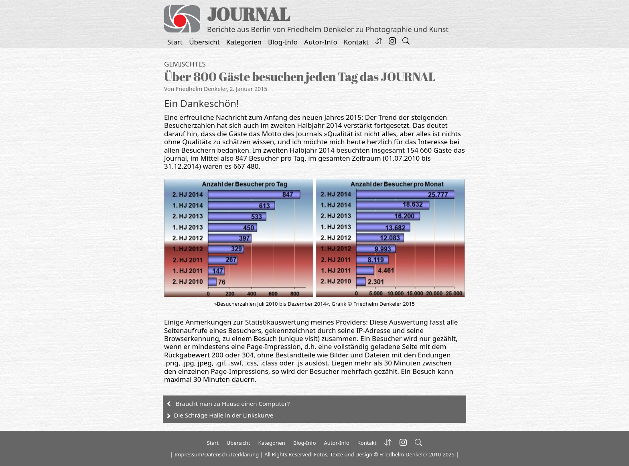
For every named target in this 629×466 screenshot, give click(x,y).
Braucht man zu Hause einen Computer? (233, 403)
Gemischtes (185, 64)
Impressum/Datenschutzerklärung (216, 454)
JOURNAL (248, 14)
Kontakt (356, 41)
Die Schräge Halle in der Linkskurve (224, 415)
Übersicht (204, 41)
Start (175, 41)
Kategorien (244, 41)
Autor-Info (320, 41)
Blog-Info (283, 41)
